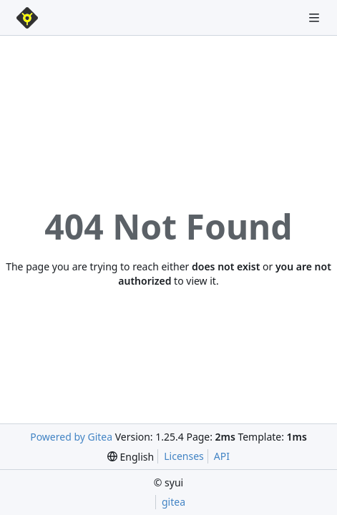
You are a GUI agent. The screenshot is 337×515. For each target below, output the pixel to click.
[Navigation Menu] (315, 17)
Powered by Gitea (71, 436)
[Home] (27, 18)
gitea (173, 502)
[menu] (130, 457)
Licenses (184, 456)
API (222, 456)
